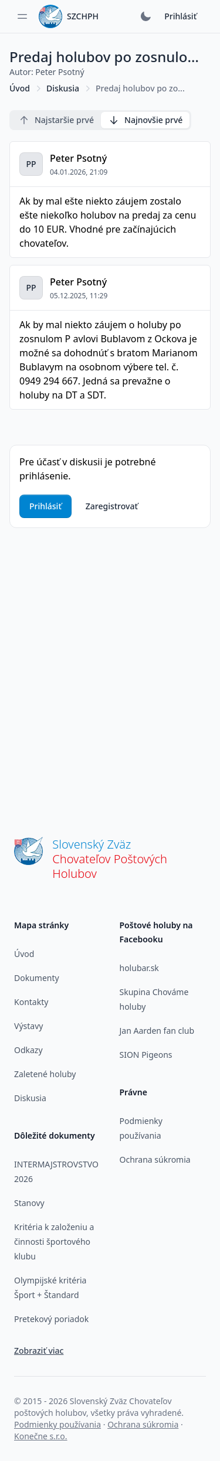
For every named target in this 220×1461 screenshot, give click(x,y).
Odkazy (28, 1049)
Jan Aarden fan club (157, 1030)
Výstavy (28, 1025)
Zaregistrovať (112, 506)
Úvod (19, 88)
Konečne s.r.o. (40, 1436)
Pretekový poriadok (51, 1318)
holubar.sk (139, 967)
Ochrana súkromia (155, 1159)
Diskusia (62, 88)
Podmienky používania (57, 1424)
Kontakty (31, 1001)
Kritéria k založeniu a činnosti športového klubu (54, 1241)
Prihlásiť (180, 16)
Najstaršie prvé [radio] (56, 120)
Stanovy (29, 1202)
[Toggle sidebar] (22, 16)
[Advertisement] (110, 671)
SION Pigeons (146, 1054)
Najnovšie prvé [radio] (145, 120)
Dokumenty (36, 977)
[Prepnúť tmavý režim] (145, 16)
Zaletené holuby (45, 1073)
